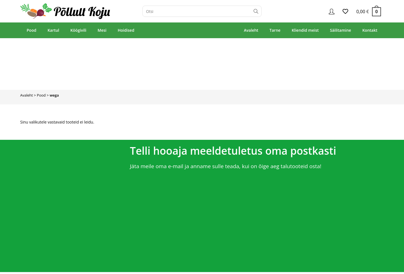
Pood (31, 30)
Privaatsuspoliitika (369, 267)
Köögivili (78, 30)
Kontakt (369, 30)
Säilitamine (340, 30)
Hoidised (126, 30)
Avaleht (251, 30)
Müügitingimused (337, 267)
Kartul (53, 30)
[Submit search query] (256, 11)
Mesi (102, 30)
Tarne (275, 30)
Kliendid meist (305, 30)
